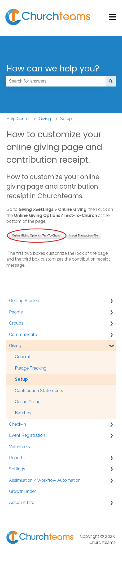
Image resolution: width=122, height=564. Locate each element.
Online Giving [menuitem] (28, 401)
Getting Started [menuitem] (24, 300)
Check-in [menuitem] (17, 424)
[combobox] (56, 81)
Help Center (18, 118)
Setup (66, 118)
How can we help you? (52, 68)
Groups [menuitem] (16, 323)
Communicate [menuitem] (23, 334)
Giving (45, 118)
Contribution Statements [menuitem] (39, 390)
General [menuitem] (22, 356)
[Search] (111, 81)
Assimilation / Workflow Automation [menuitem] (45, 480)
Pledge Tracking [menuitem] (30, 368)
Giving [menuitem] (15, 345)
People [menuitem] (16, 312)
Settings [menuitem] (17, 468)
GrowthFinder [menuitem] (22, 491)
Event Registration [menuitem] (27, 435)
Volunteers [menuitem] (19, 446)
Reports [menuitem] (17, 457)
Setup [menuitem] (21, 379)
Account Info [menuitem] (21, 502)
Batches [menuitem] (23, 412)
